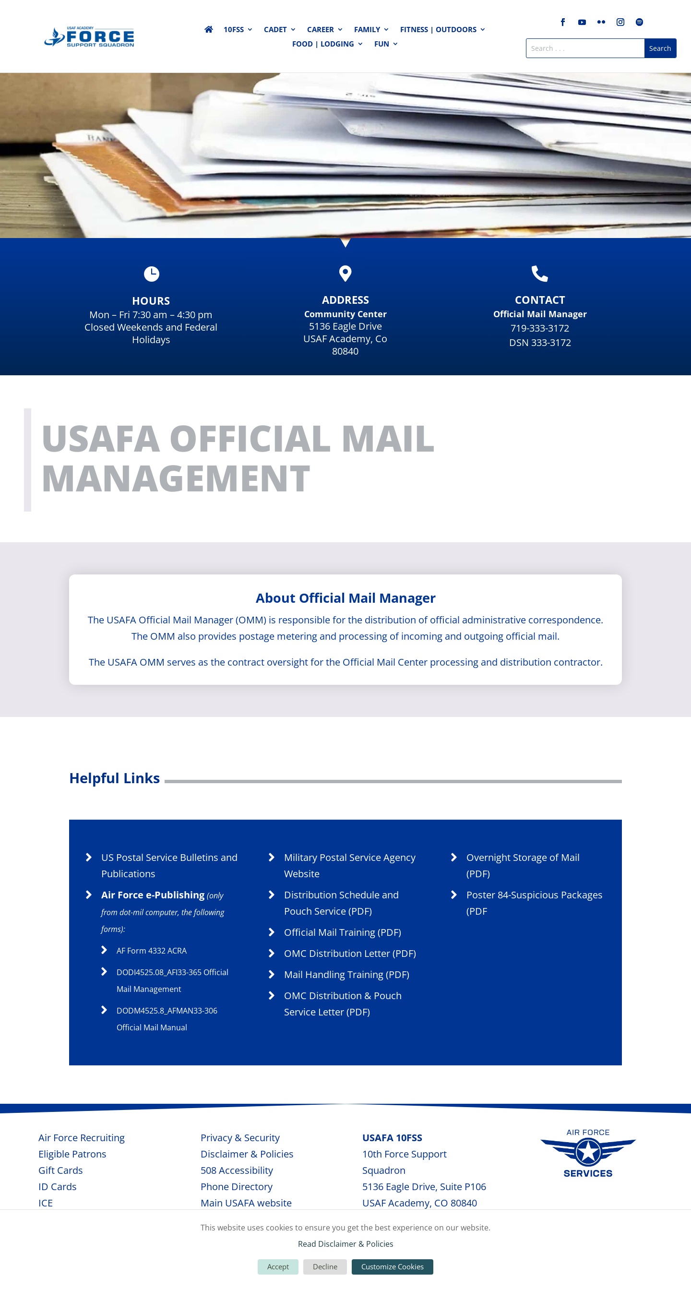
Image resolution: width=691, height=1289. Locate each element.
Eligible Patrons (72, 1153)
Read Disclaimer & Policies (345, 1244)
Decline (325, 1266)
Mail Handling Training (333, 974)
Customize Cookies (392, 1266)
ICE (45, 1202)
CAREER (320, 30)
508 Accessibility (237, 1170)
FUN (381, 44)
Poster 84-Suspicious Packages (534, 894)
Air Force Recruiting (81, 1137)
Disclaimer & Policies (247, 1153)
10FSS (234, 30)
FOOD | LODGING (323, 44)
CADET (275, 30)
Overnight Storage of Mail (523, 857)
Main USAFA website (246, 1202)
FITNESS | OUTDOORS (438, 30)
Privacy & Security (240, 1137)
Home (208, 31)
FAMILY (367, 30)
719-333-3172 (540, 328)
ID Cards (57, 1186)
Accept (278, 1266)
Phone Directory (237, 1186)
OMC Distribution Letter (337, 953)
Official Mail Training (329, 932)
